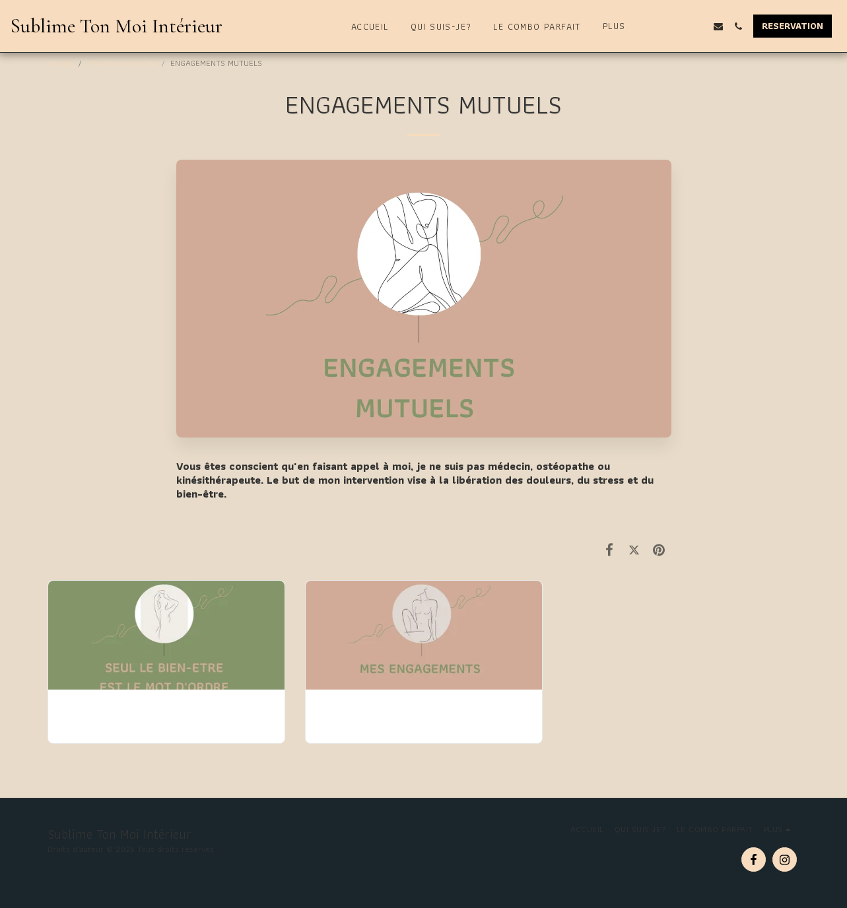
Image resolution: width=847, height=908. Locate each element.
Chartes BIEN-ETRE (122, 63)
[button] (678, 26)
